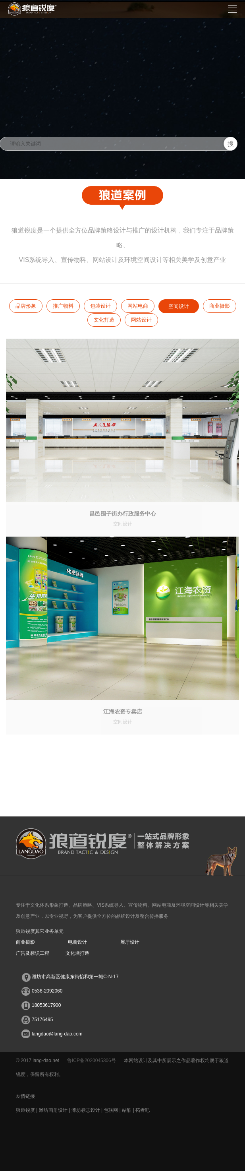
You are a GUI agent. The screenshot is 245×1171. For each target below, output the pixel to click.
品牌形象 (25, 306)
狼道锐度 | (27, 1110)
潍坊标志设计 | (87, 1110)
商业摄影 (219, 306)
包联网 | (113, 1110)
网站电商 (137, 306)
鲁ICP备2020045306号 (91, 1060)
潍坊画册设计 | (55, 1110)
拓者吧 (142, 1110)
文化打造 (104, 320)
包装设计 (100, 306)
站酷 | (128, 1110)
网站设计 (141, 320)
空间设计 (178, 306)
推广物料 (63, 306)
